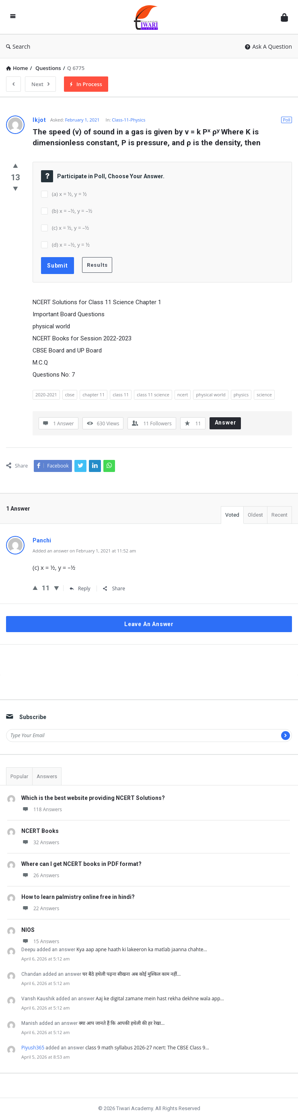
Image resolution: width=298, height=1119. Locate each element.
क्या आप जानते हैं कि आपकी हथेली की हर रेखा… (121, 1023)
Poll (286, 120)
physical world (210, 395)
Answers (47, 776)
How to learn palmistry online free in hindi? (78, 897)
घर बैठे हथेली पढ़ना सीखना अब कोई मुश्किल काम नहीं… (131, 974)
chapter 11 (93, 395)
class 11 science (153, 395)
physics (241, 395)
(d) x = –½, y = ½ (71, 244)
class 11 (121, 395)
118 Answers (41, 809)
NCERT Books (40, 831)
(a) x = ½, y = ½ (69, 194)
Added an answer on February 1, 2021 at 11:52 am (84, 551)
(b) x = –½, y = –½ (72, 210)
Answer (225, 422)
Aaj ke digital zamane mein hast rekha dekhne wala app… (160, 998)
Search (18, 46)
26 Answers (40, 875)
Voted (232, 515)
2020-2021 (46, 395)
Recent (279, 515)
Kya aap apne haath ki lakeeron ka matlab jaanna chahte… (141, 949)
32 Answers (40, 842)
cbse (69, 395)
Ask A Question (268, 46)
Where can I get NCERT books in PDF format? (81, 864)
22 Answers (40, 908)
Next (40, 84)
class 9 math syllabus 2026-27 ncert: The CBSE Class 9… (147, 1047)
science (264, 395)
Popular (19, 776)
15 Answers (40, 941)
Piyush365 (32, 1047)
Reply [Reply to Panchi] (80, 588)
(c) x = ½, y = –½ (70, 227)
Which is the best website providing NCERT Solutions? (93, 798)
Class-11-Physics (128, 120)
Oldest (255, 515)
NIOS (28, 930)
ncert (182, 395)
